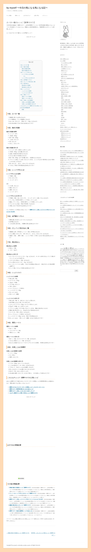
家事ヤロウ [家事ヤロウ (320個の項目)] (72, 259)
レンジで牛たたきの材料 (28, 74)
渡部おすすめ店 (65, 92)
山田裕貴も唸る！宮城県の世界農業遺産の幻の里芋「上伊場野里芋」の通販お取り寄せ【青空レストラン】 (72, 174)
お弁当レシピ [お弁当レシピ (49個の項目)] (76, 248)
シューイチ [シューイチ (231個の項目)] (67, 253)
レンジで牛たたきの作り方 (28, 78)
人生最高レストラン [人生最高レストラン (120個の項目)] (69, 258)
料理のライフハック (66, 133)
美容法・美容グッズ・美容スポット (68, 127)
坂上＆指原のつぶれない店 (67, 74)
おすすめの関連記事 (25, 107)
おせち (62, 123)
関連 (23, 109)
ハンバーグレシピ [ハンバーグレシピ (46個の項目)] (68, 254)
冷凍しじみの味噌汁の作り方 (29, 104)
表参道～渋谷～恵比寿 (66, 103)
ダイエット (45, 15)
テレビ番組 (8, 15)
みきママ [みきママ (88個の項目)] (66, 251)
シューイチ (63, 72)
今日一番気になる (64, 59)
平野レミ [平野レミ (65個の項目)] (66, 261)
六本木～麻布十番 (65, 100)
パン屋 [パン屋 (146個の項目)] (74, 254)
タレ (24, 76)
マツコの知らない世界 (66, 62)
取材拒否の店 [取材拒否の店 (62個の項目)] (77, 258)
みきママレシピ (65, 88)
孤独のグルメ (64, 70)
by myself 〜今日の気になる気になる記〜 (27, 7)
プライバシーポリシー (65, 141)
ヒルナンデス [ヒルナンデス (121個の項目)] (79, 254)
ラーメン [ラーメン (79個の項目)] (70, 256)
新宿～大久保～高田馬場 (67, 105)
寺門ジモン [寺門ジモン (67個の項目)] (78, 259)
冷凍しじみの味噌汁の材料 (28, 102)
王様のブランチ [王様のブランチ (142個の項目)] (78, 262)
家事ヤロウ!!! (21, 518)
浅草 (62, 109)
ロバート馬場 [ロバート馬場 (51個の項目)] (79, 256)
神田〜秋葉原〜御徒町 (66, 107)
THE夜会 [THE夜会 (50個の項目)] (61, 248)
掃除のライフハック (66, 135)
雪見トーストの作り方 (27, 98)
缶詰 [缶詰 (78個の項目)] (71, 263)
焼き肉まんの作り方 (26, 87)
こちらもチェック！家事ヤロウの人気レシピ (31, 105)
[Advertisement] (31, 48)
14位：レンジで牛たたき (26, 72)
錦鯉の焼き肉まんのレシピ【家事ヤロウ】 (20, 505)
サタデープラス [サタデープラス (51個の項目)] (81, 251)
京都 (62, 115)
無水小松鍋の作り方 (26, 70)
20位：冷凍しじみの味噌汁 (26, 100)
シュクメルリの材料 (26, 91)
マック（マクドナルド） (66, 129)
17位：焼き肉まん (24, 83)
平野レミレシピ (65, 84)
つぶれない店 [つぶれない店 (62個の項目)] (80, 250)
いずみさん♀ (12, 520)
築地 (62, 98)
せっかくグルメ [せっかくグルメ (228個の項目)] (72, 250)
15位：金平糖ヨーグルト (26, 79)
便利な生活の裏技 (64, 131)
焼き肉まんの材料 (26, 85)
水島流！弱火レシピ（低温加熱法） (69, 86)
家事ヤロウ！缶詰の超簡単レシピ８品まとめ (20, 511)
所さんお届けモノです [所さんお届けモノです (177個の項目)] (74, 261)
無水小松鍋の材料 (26, 68)
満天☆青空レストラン (66, 66)
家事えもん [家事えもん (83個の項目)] (65, 259)
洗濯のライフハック (66, 137)
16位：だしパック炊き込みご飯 (27, 81)
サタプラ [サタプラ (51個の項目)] (61, 252)
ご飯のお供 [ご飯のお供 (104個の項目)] (65, 250)
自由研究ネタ (63, 139)
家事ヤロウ (36, 518)
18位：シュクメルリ (25, 89)
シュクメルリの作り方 (27, 93)
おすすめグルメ (27, 15)
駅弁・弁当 (63, 119)
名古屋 (62, 117)
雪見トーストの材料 (26, 96)
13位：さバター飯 (24, 65)
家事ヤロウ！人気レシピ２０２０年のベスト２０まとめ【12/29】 (26, 499)
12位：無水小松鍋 (24, 67)
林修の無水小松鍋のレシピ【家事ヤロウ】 (20, 487)
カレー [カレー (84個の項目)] (70, 251)
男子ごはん (63, 82)
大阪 (62, 113)
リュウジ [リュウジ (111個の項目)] (75, 257)
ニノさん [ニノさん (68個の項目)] (63, 254)
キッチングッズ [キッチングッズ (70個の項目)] (75, 251)
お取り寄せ (36, 15)
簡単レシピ (17, 15)
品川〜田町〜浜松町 (66, 101)
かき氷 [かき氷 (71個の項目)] (80, 248)
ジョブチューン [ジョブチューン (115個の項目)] (75, 252)
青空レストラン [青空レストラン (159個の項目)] (77, 263)
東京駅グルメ (64, 94)
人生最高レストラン (66, 68)
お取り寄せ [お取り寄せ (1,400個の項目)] (68, 248)
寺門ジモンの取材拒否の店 (67, 78)
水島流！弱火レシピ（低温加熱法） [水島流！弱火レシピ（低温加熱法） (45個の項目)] (67, 262)
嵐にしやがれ (64, 64)
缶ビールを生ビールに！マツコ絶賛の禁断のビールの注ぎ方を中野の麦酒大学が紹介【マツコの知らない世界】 (72, 152)
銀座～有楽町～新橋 (66, 96)
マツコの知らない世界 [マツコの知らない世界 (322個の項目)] (74, 255)
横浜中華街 (63, 111)
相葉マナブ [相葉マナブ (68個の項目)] (68, 263)
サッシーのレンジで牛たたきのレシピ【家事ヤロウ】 (23, 493)
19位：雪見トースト (25, 94)
